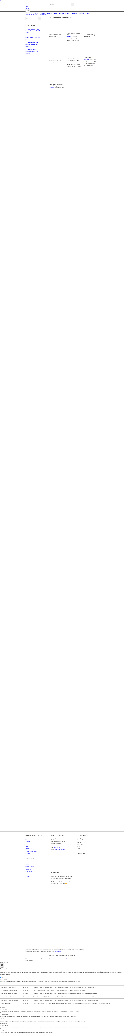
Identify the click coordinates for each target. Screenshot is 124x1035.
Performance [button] (3, 1012)
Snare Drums (29, 871)
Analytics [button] (2, 1018)
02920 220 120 (56, 847)
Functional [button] (2, 1007)
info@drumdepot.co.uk (59, 849)
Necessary (4, 977)
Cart (27, 839)
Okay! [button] (27, 960)
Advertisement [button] (3, 1023)
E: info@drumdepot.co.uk (40, 14)
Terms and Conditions (31, 849)
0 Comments (69, 36)
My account (28, 837)
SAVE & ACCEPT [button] (4, 1034)
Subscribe (28, 853)
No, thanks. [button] (31, 960)
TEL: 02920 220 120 (27, 6)
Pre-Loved (28, 876)
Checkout (28, 841)
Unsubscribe (28, 855)
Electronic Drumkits (30, 868)
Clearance (28, 861)
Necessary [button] (2, 976)
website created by (67, 955)
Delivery (27, 844)
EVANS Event (87, 57)
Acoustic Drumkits (30, 866)
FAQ (27, 846)
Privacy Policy (69, 958)
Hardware (28, 874)
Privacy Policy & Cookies (31, 851)
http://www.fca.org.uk (58, 951)
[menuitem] (49, 14)
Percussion (28, 869)
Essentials (28, 873)
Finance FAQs (29, 848)
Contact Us (28, 843)
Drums (27, 864)
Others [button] (1, 1028)
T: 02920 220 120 (30, 14)
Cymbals (28, 862)
